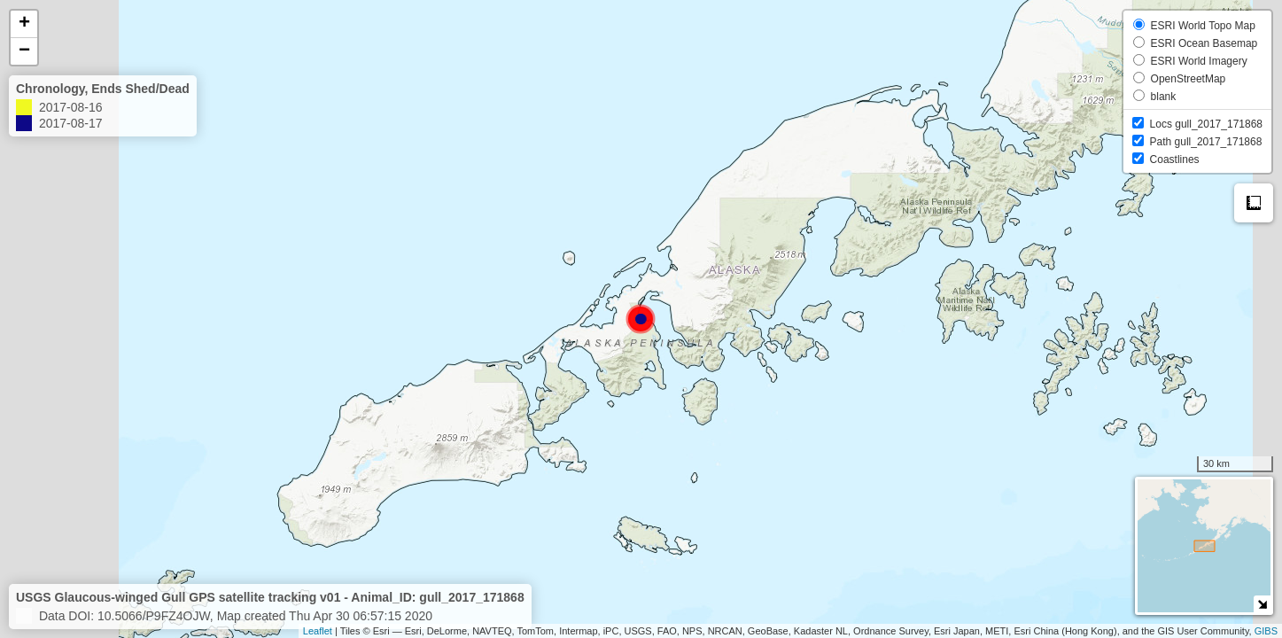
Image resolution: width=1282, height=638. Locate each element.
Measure (1253, 202)
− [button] (24, 51)
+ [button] (24, 24)
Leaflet (317, 631)
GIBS (1266, 631)
